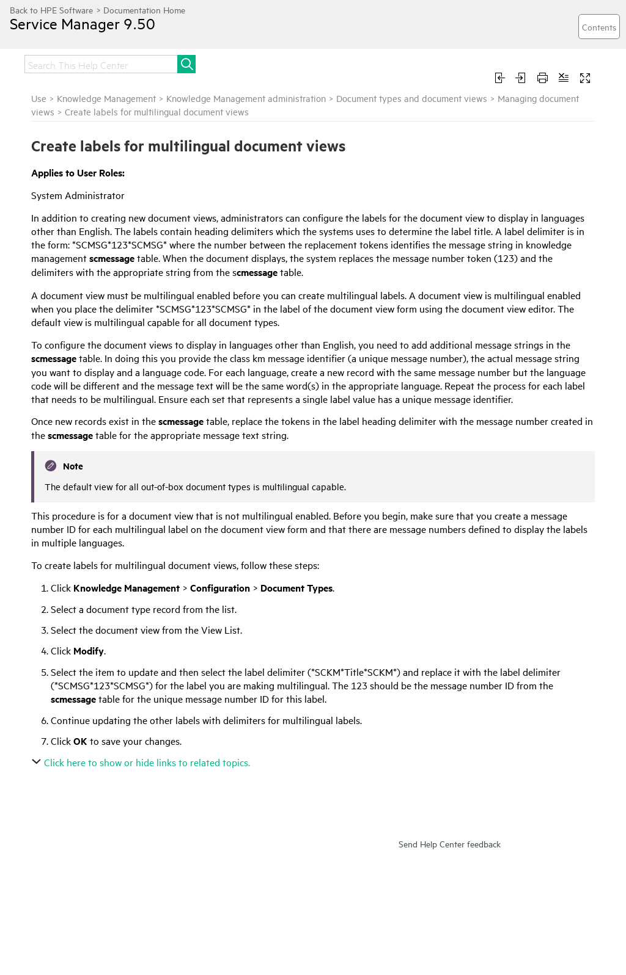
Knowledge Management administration (246, 98)
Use (38, 98)
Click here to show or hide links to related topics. (142, 762)
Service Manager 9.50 (82, 23)
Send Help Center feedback (450, 843)
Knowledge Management (106, 98)
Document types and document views (411, 98)
